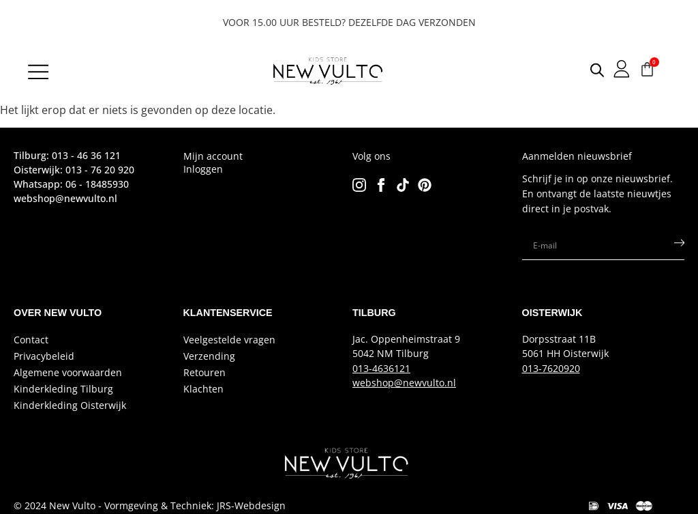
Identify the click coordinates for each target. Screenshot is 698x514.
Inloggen (203, 168)
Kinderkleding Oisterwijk (70, 405)
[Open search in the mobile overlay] (586, 69)
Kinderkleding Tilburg (63, 388)
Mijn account (213, 155)
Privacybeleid (44, 355)
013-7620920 (551, 368)
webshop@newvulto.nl (404, 382)
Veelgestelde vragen (229, 339)
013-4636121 (381, 368)
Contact (31, 339)
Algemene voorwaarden (68, 372)
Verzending (209, 355)
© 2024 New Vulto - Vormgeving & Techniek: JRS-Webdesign (150, 505)
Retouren (204, 372)
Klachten (203, 388)
